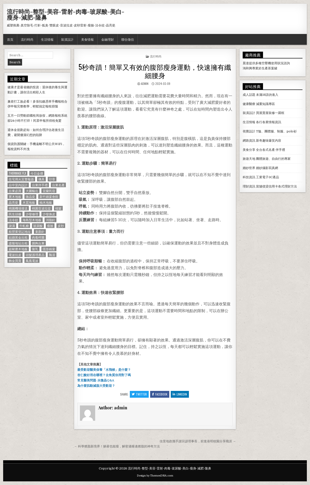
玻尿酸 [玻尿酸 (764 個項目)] (38, 225)
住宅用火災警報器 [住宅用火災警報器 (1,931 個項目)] (21, 179)
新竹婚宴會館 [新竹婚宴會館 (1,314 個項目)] (48, 196)
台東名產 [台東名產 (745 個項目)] (58, 185)
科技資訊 (249, 177)
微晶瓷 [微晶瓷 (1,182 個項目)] (30, 196)
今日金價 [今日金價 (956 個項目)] (37, 173)
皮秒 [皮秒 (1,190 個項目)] (61, 225)
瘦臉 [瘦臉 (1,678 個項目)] (50, 225)
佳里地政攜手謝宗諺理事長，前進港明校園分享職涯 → (198, 441)
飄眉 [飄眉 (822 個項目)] (52, 254)
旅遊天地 (249, 159)
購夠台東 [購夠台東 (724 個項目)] (38, 243)
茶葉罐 (272, 68)
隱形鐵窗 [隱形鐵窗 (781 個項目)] (49, 249)
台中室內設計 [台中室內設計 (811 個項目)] (18, 185)
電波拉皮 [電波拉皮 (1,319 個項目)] (15, 254)
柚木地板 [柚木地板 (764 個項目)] (45, 202)
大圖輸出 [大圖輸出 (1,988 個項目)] (32, 190)
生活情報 (47, 39)
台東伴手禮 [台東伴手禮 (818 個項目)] (40, 185)
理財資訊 (249, 186)
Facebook (159, 394)
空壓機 (266, 63)
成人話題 (249, 95)
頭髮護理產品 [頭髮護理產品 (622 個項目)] (35, 254)
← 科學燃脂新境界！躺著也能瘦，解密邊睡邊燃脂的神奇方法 (117, 446)
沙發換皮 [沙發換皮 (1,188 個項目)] (49, 214)
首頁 (10, 39)
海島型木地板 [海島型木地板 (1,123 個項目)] (32, 220)
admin (144, 83)
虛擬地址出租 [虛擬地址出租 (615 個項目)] (18, 243)
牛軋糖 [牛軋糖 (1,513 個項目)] (24, 225)
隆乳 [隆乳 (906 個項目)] (35, 249)
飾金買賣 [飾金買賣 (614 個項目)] (15, 260)
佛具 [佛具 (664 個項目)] (41, 179)
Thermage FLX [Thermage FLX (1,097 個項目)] (17, 173)
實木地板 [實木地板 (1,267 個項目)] (15, 196)
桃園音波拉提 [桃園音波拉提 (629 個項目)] (41, 208)
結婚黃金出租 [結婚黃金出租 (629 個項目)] (18, 237)
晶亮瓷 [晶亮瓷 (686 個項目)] (13, 202)
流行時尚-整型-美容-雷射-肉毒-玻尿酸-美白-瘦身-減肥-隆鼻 (65, 14)
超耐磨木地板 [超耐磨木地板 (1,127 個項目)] (18, 249)
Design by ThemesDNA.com (155, 475)
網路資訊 (249, 140)
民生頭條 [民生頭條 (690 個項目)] (15, 214)
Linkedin (180, 394)
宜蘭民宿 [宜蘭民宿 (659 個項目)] (49, 190)
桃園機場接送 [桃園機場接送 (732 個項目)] (18, 208)
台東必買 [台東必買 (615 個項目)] (15, 190)
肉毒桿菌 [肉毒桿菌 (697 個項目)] (38, 237)
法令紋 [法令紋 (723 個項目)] (13, 220)
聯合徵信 (127, 39)
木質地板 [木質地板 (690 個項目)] (29, 202)
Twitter (139, 394)
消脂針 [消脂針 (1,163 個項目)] (50, 220)
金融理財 (107, 39)
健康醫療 (249, 104)
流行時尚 (27, 39)
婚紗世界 (249, 168)
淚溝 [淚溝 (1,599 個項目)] (12, 225)
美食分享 (249, 150)
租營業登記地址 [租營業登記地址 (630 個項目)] (20, 231)
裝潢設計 (67, 39)
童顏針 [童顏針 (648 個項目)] (40, 231)
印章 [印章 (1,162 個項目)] (52, 179)
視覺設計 (249, 131)
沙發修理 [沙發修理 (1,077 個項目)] (32, 214)
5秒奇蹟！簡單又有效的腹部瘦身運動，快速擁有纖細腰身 (155, 71)
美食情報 (87, 39)
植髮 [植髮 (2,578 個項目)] (58, 208)
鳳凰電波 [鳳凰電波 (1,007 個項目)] (32, 260)
